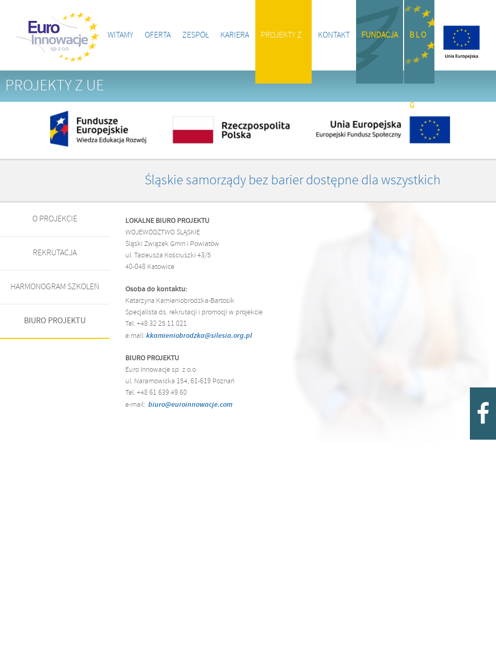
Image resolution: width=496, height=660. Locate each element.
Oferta (158, 35)
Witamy (120, 35)
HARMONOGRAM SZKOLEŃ (54, 286)
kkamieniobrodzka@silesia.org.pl (200, 336)
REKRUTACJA (55, 253)
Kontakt (334, 35)
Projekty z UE (281, 57)
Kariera (234, 35)
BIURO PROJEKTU (55, 320)
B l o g (417, 57)
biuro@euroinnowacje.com (190, 404)
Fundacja (379, 35)
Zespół (195, 35)
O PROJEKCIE (54, 219)
